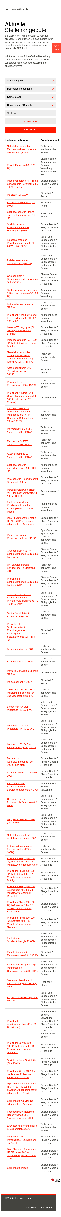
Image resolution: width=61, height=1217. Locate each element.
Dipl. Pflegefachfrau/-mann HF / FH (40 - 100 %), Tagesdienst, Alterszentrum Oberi (21, 1154)
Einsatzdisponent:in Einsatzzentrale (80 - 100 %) (22, 954)
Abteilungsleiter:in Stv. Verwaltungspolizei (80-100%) (19, 371)
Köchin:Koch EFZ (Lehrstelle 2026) (22, 774)
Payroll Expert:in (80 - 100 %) (21, 167)
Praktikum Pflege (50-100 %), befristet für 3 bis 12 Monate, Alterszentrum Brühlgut (21, 876)
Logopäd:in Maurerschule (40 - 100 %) (21, 821)
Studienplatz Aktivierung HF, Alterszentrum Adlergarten (22, 1102)
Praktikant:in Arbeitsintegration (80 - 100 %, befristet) (21, 1024)
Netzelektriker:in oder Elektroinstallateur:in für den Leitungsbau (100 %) (22, 149)
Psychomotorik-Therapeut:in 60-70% (22, 999)
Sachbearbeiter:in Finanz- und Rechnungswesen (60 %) (21, 215)
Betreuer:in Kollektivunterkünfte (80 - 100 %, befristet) (20, 761)
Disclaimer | (33, 1207)
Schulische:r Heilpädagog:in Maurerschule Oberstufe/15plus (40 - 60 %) (22, 967)
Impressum (46, 1207)
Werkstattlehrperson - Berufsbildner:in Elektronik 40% (21, 567)
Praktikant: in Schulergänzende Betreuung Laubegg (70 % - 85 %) (22, 581)
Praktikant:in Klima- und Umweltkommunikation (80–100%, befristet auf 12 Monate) (22, 398)
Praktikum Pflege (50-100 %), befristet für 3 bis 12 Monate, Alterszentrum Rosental (21, 891)
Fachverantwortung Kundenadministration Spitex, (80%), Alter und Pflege (20, 507)
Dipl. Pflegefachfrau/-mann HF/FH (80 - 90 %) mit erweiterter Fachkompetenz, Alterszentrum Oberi (22, 1088)
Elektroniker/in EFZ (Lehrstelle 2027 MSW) (19, 443)
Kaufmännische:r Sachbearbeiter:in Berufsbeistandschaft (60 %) (22, 786)
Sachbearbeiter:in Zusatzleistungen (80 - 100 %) (21, 468)
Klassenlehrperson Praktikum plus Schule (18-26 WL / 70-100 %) (21, 243)
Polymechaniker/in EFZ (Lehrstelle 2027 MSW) (19, 430)
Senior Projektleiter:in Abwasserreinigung (18, 615)
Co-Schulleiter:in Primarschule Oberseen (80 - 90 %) (22, 802)
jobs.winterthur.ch (17, 9)
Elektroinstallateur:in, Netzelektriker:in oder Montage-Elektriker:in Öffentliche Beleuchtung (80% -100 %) (20, 414)
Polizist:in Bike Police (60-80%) (21, 204)
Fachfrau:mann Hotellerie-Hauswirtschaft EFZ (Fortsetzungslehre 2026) (21, 1114)
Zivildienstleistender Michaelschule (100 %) (19, 262)
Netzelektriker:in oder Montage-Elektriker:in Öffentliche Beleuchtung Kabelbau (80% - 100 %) (20, 357)
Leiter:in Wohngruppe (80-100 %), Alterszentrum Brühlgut (21, 330)
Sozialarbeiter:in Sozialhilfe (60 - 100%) (21, 1062)
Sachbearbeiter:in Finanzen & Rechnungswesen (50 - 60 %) (22, 293)
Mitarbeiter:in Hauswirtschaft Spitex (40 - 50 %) (22, 480)
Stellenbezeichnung (16, 140)
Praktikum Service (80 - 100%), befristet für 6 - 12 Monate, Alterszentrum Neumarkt (21, 1048)
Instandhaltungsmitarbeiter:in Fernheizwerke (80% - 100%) (22, 849)
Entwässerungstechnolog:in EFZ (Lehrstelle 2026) (22, 1127)
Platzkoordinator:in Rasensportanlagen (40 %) (21, 537)
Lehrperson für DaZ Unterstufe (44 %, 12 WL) (21, 727)
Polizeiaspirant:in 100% (19, 682)
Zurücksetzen (31, 121)
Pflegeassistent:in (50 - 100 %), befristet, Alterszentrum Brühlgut (22, 343)
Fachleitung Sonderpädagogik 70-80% (21, 940)
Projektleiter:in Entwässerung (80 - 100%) (21, 384)
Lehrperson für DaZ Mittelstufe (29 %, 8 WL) (20, 708)
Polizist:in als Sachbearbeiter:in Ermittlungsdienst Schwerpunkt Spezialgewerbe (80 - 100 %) (21, 632)
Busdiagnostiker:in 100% (20, 649)
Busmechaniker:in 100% (20, 661)
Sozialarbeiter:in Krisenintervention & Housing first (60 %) (18, 227)
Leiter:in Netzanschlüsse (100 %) (20, 306)
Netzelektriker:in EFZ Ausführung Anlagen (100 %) (22, 837)
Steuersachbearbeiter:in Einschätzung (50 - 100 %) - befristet (22, 983)
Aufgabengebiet (50, 140)
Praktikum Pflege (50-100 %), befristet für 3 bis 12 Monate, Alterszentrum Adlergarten (21, 907)
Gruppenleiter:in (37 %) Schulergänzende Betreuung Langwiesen (22, 553)
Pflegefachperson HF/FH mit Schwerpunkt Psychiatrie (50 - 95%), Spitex (22, 183)
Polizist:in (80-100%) (18, 194)
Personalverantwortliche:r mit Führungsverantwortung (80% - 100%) (22, 492)
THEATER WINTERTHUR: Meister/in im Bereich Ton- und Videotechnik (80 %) (21, 692)
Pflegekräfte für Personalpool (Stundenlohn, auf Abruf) (22, 1139)
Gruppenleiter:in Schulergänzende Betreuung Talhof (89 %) (22, 279)
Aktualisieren (31, 129)
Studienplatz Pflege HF (19, 1168)
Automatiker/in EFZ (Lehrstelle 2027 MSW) (19, 455)
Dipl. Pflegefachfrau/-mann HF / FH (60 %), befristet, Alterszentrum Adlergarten (21, 521)
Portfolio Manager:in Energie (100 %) (22, 672)
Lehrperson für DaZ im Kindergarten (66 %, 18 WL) (22, 746)
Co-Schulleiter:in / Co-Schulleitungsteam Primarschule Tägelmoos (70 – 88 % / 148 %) (22, 599)
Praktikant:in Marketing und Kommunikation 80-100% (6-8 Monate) (22, 318)
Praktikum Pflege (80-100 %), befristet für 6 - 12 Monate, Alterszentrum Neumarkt (21, 922)
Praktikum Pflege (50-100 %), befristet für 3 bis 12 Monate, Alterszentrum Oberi (22, 861)
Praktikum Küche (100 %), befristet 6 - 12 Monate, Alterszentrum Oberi (21, 1074)
